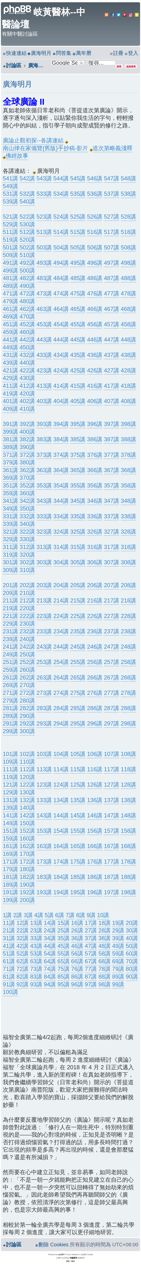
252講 (27, 662)
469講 (10, 316)
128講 (128, 784)
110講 (27, 762)
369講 (10, 478)
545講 (77, 178)
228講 (128, 616)
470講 (27, 316)
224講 (60, 616)
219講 (10, 608)
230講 (27, 623)
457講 (111, 324)
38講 (104, 938)
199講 (10, 900)
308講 (128, 562)
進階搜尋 (131, 66)
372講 (27, 455)
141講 (10, 815)
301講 (10, 562)
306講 (94, 562)
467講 (111, 309)
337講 (111, 516)
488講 (128, 278)
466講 (94, 309)
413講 (44, 386)
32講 (22, 938)
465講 (77, 309)
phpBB (61, 1255)
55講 (63, 953)
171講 (10, 861)
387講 (111, 439)
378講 (128, 455)
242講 (27, 646)
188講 (128, 877)
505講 (77, 247)
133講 (44, 800)
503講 (44, 247)
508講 (128, 247)
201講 (10, 585)
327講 (111, 531)
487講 (111, 278)
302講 (27, 562)
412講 (27, 386)
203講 (44, 585)
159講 (10, 838)
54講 (50, 953)
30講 (132, 930)
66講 (77, 961)
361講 (10, 470)
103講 (44, 754)
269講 (10, 685)
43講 (36, 946)
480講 (27, 301)
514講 (60, 232)
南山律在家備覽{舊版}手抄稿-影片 (45, 148)
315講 (77, 547)
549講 (10, 186)
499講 (10, 270)
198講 (128, 892)
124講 (60, 784)
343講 (44, 501)
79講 (118, 969)
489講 (10, 286)
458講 (128, 324)
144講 (60, 815)
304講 (60, 562)
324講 (60, 531)
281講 (10, 708)
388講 (128, 439)
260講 (27, 670)
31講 (9, 938)
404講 (60, 401)
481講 (10, 278)
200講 (27, 900)
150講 (27, 823)
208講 (128, 585)
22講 (22, 930)
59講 (118, 953)
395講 (77, 424)
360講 (27, 493)
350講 (27, 508)
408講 (128, 401)
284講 (60, 708)
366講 (94, 470)
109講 (10, 762)
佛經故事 (17, 156)
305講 (77, 562)
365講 (77, 470)
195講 (77, 892)
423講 (44, 370)
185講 (77, 877)
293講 (44, 723)
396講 (94, 424)
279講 (10, 700)
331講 (10, 516)
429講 (10, 378)
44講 (50, 946)
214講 (60, 600)
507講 (111, 247)
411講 (10, 386)
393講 (44, 424)
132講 (27, 800)
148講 (128, 815)
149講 (10, 823)
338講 (128, 516)
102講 (27, 754)
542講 (27, 178)
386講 (94, 439)
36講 (77, 938)
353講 (44, 485)
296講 (94, 723)
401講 (10, 401)
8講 (80, 915)
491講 (10, 263)
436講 (94, 355)
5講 (49, 915)
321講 (10, 531)
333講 (44, 516)
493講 (44, 263)
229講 (10, 623)
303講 (44, 562)
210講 (27, 593)
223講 (44, 616)
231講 (10, 631)
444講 (60, 339)
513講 (44, 232)
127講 (111, 784)
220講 (27, 608)
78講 (104, 969)
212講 (27, 600)
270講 (27, 685)
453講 (44, 324)
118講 (128, 769)
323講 (44, 531)
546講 (94, 178)
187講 (111, 877)
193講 (44, 892)
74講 (50, 969)
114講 (60, 769)
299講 (10, 731)
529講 (10, 224)
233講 (44, 631)
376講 (94, 455)
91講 (9, 984)
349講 (10, 508)
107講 (111, 754)
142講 (27, 815)
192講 (27, 892)
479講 (10, 301)
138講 (128, 800)
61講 (9, 961)
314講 (60, 547)
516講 (94, 232)
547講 (111, 178)
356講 (94, 485)
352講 (27, 485)
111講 (10, 769)
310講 (27, 570)
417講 (111, 386)
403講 (44, 401)
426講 (94, 370)
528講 (128, 216)
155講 (77, 831)
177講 (111, 861)
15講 (63, 923)
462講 (27, 309)
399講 (10, 432)
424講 (60, 370)
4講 (38, 915)
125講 (77, 784)
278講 (128, 693)
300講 (27, 731)
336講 (94, 516)
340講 (27, 524)
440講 (27, 362)
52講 (22, 953)
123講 (44, 784)
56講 (77, 953)
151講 (10, 831)
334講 (60, 516)
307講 (111, 562)
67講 (91, 961)
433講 (44, 355)
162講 (27, 846)
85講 (63, 976)
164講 (60, 846)
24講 (50, 930)
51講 (9, 953)
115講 (77, 769)
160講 (27, 838)
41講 (9, 946)
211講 (10, 600)
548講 (128, 178)
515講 (77, 232)
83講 (36, 976)
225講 (77, 616)
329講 (10, 539)
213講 (44, 600)
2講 (17, 915)
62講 (22, 961)
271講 (10, 693)
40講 (132, 938)
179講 (10, 869)
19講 (118, 923)
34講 (50, 938)
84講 (50, 976)
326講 (94, 531)
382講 (27, 439)
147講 (111, 815)
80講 (132, 969)
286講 (94, 708)
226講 (94, 616)
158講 (128, 831)
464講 (60, 309)
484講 (60, 278)
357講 (111, 485)
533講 (44, 194)
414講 (60, 386)
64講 (50, 961)
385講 (77, 439)
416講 (94, 386)
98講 (104, 984)
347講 (111, 501)
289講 (10, 716)
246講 (94, 646)
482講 (27, 278)
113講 (44, 769)
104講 (60, 754)
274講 (60, 693)
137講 (111, 800)
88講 (104, 976)
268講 (128, 677)
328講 (128, 531)
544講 (60, 178)
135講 (77, 800)
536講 (94, 194)
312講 (27, 547)
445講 (77, 339)
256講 (94, 662)
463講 (44, 309)
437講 (111, 355)
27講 (91, 930)
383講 (44, 439)
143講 (44, 815)
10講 (103, 915)
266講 (94, 677)
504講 (60, 247)
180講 (27, 869)
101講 (10, 754)
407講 (111, 401)
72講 (22, 969)
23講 (36, 930)
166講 (94, 846)
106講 (94, 754)
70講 (132, 961)
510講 (27, 255)
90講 (132, 976)
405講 (77, 401)
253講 (44, 662)
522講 (27, 216)
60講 (132, 953)
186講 (94, 877)
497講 (111, 263)
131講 (10, 800)
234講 (60, 631)
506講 (94, 247)
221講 (10, 616)
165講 (77, 846)
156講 (94, 831)
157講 (111, 831)
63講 (36, 961)
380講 (27, 462)
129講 (10, 792)
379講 (10, 462)
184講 (60, 877)
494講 (60, 263)
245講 (77, 646)
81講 (9, 976)
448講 (128, 339)
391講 (10, 424)
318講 (128, 547)
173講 (44, 861)
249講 (10, 654)
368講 (128, 470)
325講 (77, 531)
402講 (27, 401)
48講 (104, 946)
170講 (27, 854)
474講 (60, 293)
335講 (77, 516)
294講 (60, 723)
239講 (10, 639)
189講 (10, 884)
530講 (27, 224)
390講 (27, 447)
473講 (44, 293)
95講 (63, 984)
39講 (118, 938)
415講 (77, 386)
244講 (60, 646)
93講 (36, 984)
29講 (118, 930)
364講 (60, 470)
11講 (9, 923)
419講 (10, 393)
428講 (128, 370)
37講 (91, 938)
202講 (27, 585)
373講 (44, 455)
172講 (27, 861)
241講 (10, 646)
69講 (118, 961)
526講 (94, 216)
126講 (94, 784)
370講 (27, 478)
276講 (94, 693)
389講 (10, 447)
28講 (104, 930)
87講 (91, 976)
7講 (70, 915)
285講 (77, 708)
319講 (10, 555)
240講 (27, 639)
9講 (91, 915)
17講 (91, 923)
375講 (77, 455)
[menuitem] (39, 53)
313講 (44, 547)
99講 (118, 984)
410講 (27, 409)
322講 (27, 531)
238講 (128, 631)
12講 (22, 923)
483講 (44, 278)
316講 (94, 547)
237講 (111, 631)
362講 (27, 470)
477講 (111, 293)
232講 (27, 631)
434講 (60, 355)
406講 (94, 401)
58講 (104, 953)
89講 (118, 976)
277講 (111, 693)
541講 (10, 178)
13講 (36, 923)
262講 (27, 677)
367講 (111, 470)
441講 (10, 339)
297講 (111, 723)
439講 (10, 362)
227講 (111, 616)
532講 (27, 194)
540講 (27, 201)
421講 (10, 370)
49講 (118, 946)
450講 (27, 347)
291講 (10, 723)
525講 (77, 216)
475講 (77, 293)
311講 (10, 547)
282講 (27, 708)
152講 (27, 831)
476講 (94, 293)
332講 (27, 516)
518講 (128, 232)
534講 (60, 194)
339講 (10, 524)
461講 (10, 309)
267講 (111, 677)
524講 (60, 216)
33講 (36, 938)
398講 (128, 424)
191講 (10, 892)
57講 (91, 953)
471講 (10, 293)
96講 (77, 984)
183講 (44, 877)
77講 (91, 969)
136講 (94, 800)
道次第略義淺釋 (112, 148)
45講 (63, 946)
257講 (111, 662)
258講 (128, 662)
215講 (77, 600)
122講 (27, 784)
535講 (77, 194)
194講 (60, 892)
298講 (128, 723)
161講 (10, 846)
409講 (10, 409)
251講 (10, 662)
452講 (27, 324)
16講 (77, 923)
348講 (128, 501)
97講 (91, 984)
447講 (111, 339)
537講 (111, 194)
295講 (77, 723)
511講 (10, 232)
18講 (104, 923)
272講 (27, 693)
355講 (77, 485)
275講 (77, 693)
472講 (27, 293)
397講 (111, 424)
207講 (111, 585)
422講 (27, 370)
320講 (27, 555)
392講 (27, 424)
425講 (77, 370)
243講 (44, 646)
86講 (77, 976)
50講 (132, 946)
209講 (10, 593)
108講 (128, 754)
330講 (27, 539)
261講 (10, 677)
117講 (111, 769)
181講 (10, 877)
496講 (94, 263)
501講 (10, 247)
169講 (10, 854)
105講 (77, 754)
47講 (91, 946)
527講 (111, 216)
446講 (94, 339)
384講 (60, 439)
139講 (10, 807)
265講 (77, 677)
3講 (28, 915)
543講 (44, 178)
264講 (60, 677)
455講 (77, 324)
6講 (59, 915)
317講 (111, 547)
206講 (94, 585)
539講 (10, 201)
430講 (27, 378)
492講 (27, 263)
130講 (27, 792)
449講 (10, 347)
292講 (27, 723)
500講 (27, 270)
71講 (9, 969)
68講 (104, 961)
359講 (10, 493)
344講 (60, 501)
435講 (77, 355)
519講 (10, 240)
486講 (94, 278)
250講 (27, 654)
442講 (27, 339)
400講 (27, 432)
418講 (128, 386)
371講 (10, 455)
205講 (77, 585)
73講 (36, 969)
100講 (10, 992)
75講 (63, 969)
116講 (94, 769)
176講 (94, 861)
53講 (36, 953)
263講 (44, 677)
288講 (128, 708)
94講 (50, 984)
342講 (27, 501)
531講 (10, 194)
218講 (128, 600)
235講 (77, 631)
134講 (60, 800)
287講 (111, 708)
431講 (10, 355)
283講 (44, 708)
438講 (128, 355)
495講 (77, 263)
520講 (27, 240)
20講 (132, 923)
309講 (10, 570)
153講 (44, 831)
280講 (27, 700)
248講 (128, 646)
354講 (60, 485)
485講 (77, 278)
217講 (111, 600)
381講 (10, 439)
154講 (60, 831)
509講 (10, 255)
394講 (60, 424)
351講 (10, 485)
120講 (27, 777)
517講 (111, 232)
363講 (44, 470)
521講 (10, 216)
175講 (77, 861)
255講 (77, 662)
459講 (10, 332)
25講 (63, 930)
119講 (10, 777)
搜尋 (119, 66)
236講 (94, 631)
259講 (10, 670)
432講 (27, 355)
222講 (27, 616)
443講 (44, 339)
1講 (7, 915)
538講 (128, 194)
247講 (111, 646)
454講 (60, 324)
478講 (128, 293)
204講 (60, 585)
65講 (63, 961)
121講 (10, 784)
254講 (60, 662)
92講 (22, 984)
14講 (50, 923)
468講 (128, 309)
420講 (27, 393)
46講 (77, 946)
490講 (27, 286)
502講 (27, 247)
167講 (111, 846)
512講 (27, 232)
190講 (27, 884)
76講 (77, 969)
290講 (27, 716)
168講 (128, 846)
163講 (44, 846)
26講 (77, 930)
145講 (77, 815)
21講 (9, 930)
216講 (94, 600)
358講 (128, 485)
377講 (111, 455)
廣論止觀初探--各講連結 (33, 140)
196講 (94, 892)
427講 (111, 370)
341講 (10, 501)
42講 (22, 946)
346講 (94, 501)
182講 (27, 877)
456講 (94, 324)
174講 (60, 861)
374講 (60, 455)
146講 (94, 815)
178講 (128, 861)
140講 (27, 807)
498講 (128, 263)
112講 (27, 769)
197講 (111, 892)
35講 (63, 938)
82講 (22, 976)
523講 (44, 216)
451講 (10, 324)
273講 (44, 693)
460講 (27, 332)
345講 (77, 501)
